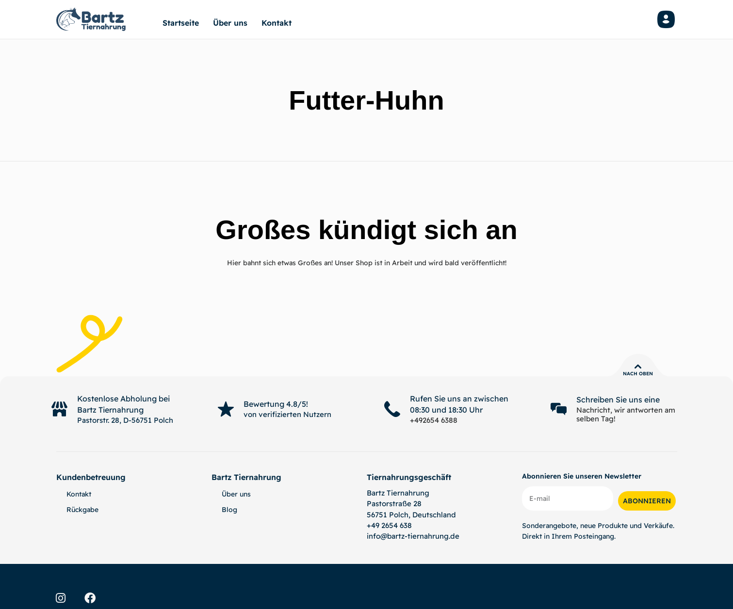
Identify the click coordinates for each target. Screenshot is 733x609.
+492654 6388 (433, 420)
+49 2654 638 (389, 525)
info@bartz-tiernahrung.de (413, 536)
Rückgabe (82, 509)
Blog (229, 509)
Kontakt (276, 23)
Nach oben (638, 373)
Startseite (181, 23)
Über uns (230, 23)
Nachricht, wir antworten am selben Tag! (625, 414)
